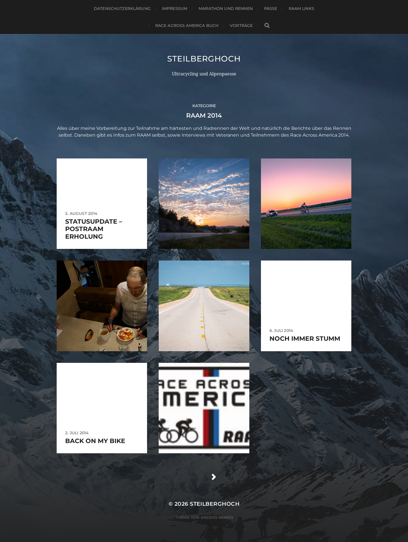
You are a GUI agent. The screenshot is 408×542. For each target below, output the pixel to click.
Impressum (174, 8)
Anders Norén (217, 517)
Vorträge (241, 25)
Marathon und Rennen (226, 8)
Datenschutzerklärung (122, 8)
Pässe (270, 8)
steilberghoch (204, 58)
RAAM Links (301, 8)
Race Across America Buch (186, 25)
